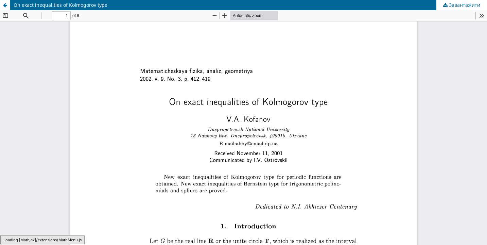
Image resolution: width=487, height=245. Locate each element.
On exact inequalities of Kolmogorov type (60, 5)
